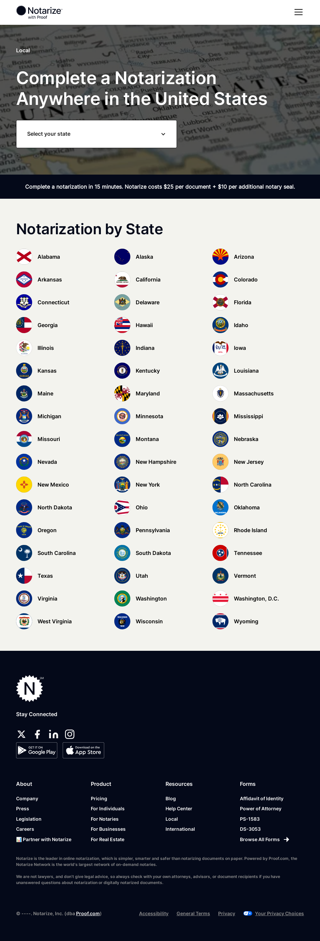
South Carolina (57, 553)
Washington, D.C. (256, 598)
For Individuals (108, 808)
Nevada (47, 461)
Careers (25, 829)
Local (172, 819)
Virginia (47, 598)
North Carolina (252, 484)
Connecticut (53, 302)
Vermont (245, 575)
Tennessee (248, 553)
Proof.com (88, 913)
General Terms (193, 913)
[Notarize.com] (30, 688)
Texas (45, 575)
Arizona (244, 256)
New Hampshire (156, 461)
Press (22, 808)
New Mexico (53, 484)
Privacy (226, 913)
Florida (242, 302)
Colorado (246, 279)
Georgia (48, 325)
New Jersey (249, 461)
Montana (147, 439)
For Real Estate (107, 839)
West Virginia (55, 621)
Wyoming (246, 621)
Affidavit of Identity (261, 798)
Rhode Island (250, 530)
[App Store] (83, 750)
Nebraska (246, 439)
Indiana (145, 347)
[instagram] (69, 734)
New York (148, 484)
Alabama (49, 256)
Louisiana (246, 370)
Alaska (144, 256)
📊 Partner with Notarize (43, 839)
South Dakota (153, 553)
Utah (142, 575)
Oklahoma (247, 507)
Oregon (47, 530)
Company (27, 798)
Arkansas (50, 279)
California (148, 279)
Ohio (142, 507)
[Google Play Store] (36, 750)
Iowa (240, 347)
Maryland (148, 393)
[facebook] (37, 734)
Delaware (147, 302)
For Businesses (108, 829)
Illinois (46, 347)
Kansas (47, 370)
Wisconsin (149, 621)
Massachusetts (254, 393)
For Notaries (105, 819)
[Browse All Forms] (265, 839)
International (180, 829)
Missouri (49, 439)
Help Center (179, 808)
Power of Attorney (260, 808)
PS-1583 (250, 819)
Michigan (49, 416)
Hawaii (144, 325)
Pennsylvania (153, 530)
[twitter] (21, 734)
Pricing (99, 798)
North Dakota (55, 507)
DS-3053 (250, 829)
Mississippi (248, 416)
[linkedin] (53, 734)
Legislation (29, 819)
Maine (45, 393)
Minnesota (149, 416)
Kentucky (148, 370)
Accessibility (154, 913)
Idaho (241, 325)
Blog (171, 798)
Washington (151, 598)
